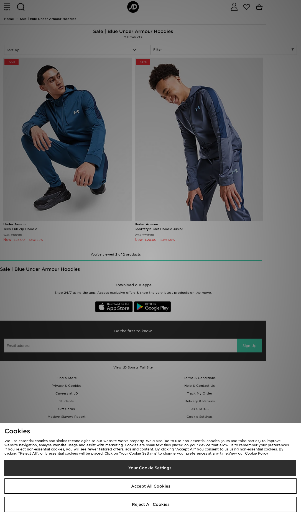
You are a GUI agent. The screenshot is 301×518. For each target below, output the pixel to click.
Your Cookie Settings (149, 468)
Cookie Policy (256, 453)
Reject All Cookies (150, 504)
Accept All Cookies (150, 486)
